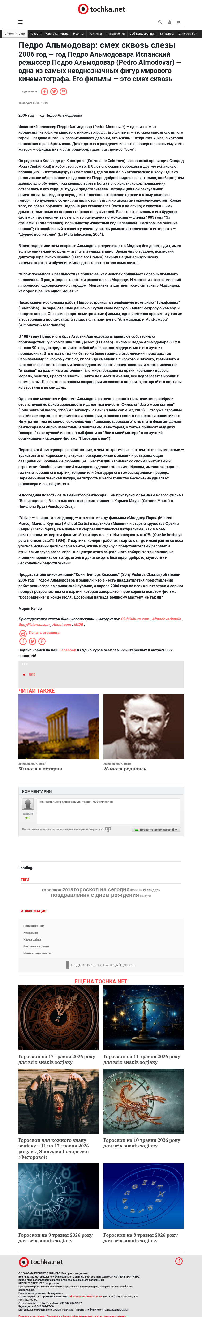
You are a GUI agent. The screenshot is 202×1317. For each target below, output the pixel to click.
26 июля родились (124, 768)
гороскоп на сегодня (101, 889)
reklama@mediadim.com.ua (85, 1296)
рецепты (145, 896)
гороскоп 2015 (57, 890)
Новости (35, 33)
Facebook (67, 650)
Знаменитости (15, 33)
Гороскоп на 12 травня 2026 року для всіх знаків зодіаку (56, 1059)
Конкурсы (167, 33)
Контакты (30, 932)
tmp (32, 674)
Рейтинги (95, 33)
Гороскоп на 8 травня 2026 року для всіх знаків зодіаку (140, 1238)
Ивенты (78, 33)
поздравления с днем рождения (95, 895)
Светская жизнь (57, 33)
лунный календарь (145, 890)
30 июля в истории (40, 768)
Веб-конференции (142, 33)
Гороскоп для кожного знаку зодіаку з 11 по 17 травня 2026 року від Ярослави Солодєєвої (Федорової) (53, 1148)
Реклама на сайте (36, 946)
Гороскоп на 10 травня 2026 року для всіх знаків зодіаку (141, 1143)
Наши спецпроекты (37, 953)
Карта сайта (32, 939)
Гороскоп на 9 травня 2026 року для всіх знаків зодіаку (55, 1238)
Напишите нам (33, 926)
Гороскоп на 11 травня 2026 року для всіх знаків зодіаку (141, 1059)
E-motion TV (186, 33)
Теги (25, 879)
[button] (169, 22)
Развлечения (116, 33)
